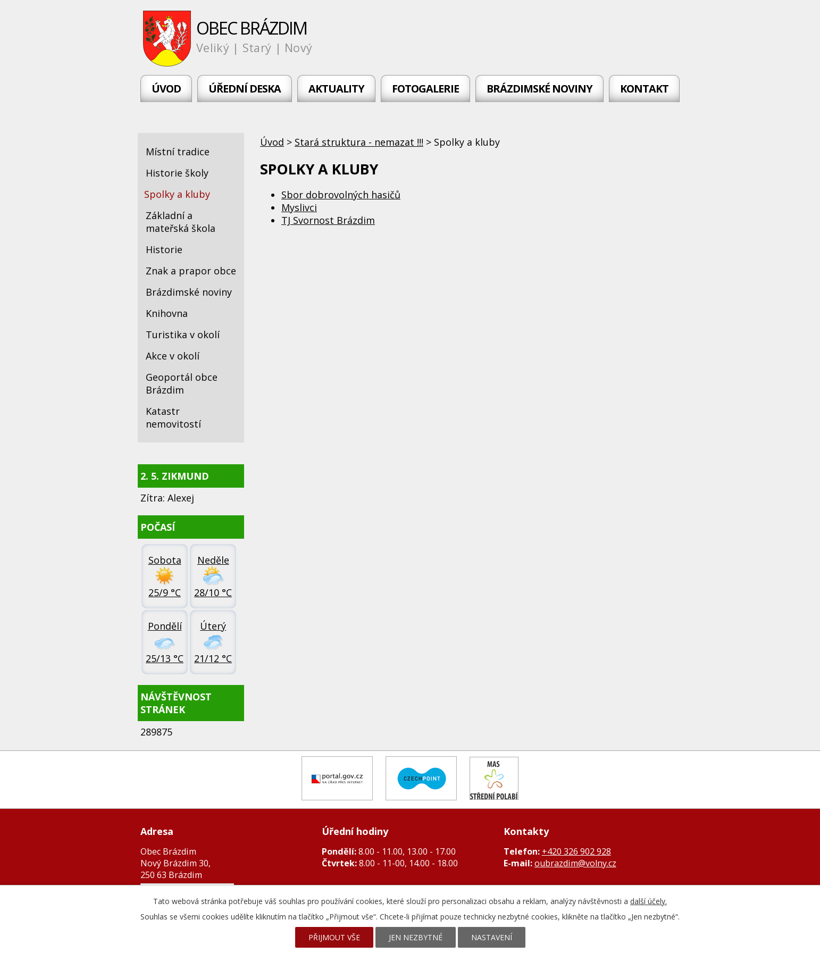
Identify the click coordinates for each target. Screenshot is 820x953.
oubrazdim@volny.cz (575, 863)
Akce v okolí (172, 355)
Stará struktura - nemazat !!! (359, 142)
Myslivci (299, 207)
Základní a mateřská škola (180, 222)
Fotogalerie (425, 88)
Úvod (166, 88)
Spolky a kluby (177, 194)
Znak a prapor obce (191, 270)
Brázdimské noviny (539, 88)
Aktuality (336, 88)
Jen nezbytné (415, 937)
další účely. (648, 901)
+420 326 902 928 (576, 851)
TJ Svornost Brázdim (328, 220)
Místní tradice (178, 151)
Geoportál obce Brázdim (181, 383)
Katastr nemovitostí (173, 417)
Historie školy (177, 172)
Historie (164, 249)
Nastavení (491, 937)
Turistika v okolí (183, 334)
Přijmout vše (334, 937)
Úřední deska (244, 88)
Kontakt (644, 88)
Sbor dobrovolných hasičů (340, 194)
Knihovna (167, 313)
